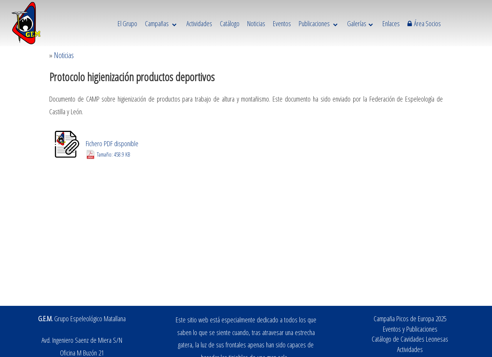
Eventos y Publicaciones (410, 329)
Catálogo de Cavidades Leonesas (410, 339)
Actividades (410, 349)
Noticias (64, 55)
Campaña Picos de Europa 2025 (410, 318)
